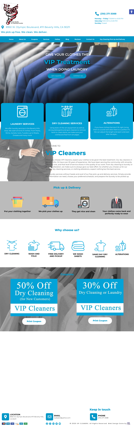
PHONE (102, 416)
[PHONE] (93, 417)
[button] (131, 11)
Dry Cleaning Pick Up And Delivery (112, 39)
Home (11, 39)
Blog (67, 39)
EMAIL (57, 416)
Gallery (57, 39)
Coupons (34, 39)
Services (46, 39)
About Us (22, 39)
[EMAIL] (49, 417)
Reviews (78, 39)
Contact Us (90, 39)
